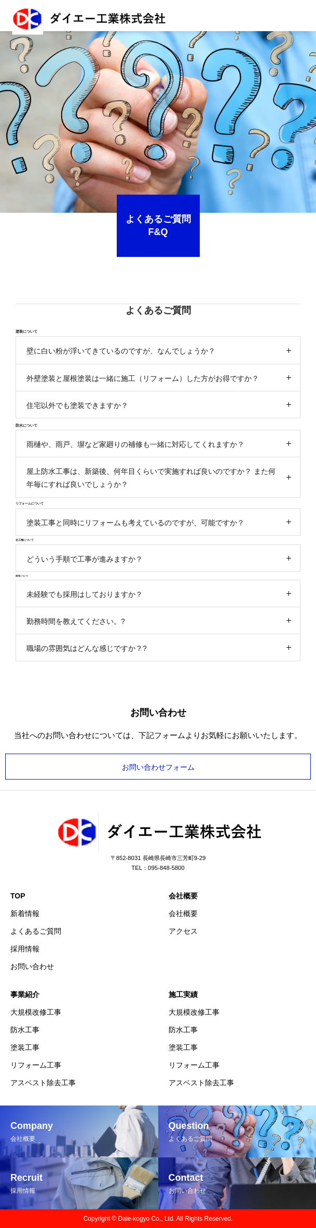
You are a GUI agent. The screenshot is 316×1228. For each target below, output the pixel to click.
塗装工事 (24, 1047)
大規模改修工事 (35, 1012)
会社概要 (183, 896)
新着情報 (24, 913)
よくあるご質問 (35, 931)
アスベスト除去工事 (43, 1083)
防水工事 (24, 1030)
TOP (17, 896)
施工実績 (183, 994)
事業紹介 (24, 994)
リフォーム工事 (35, 1065)
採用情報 (24, 949)
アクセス (183, 931)
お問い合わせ (32, 966)
